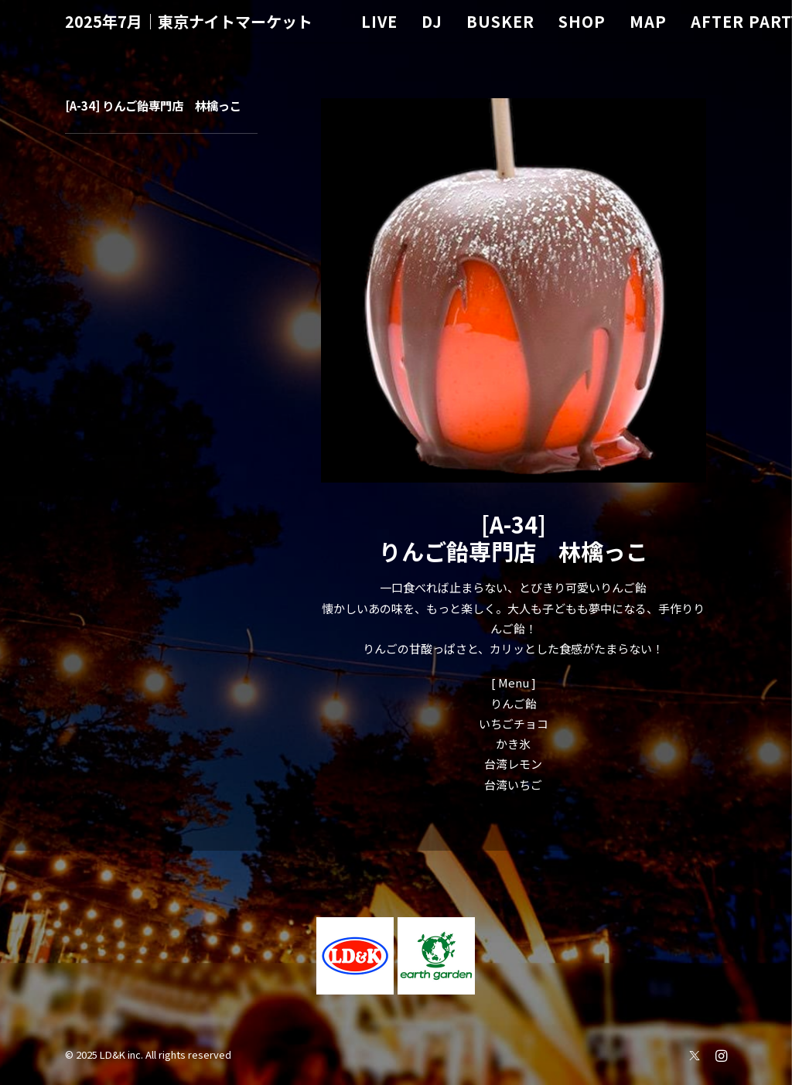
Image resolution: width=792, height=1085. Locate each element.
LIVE (379, 21)
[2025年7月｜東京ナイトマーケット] (188, 21)
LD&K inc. (121, 1054)
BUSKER (500, 21)
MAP (648, 21)
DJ (432, 21)
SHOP (582, 21)
